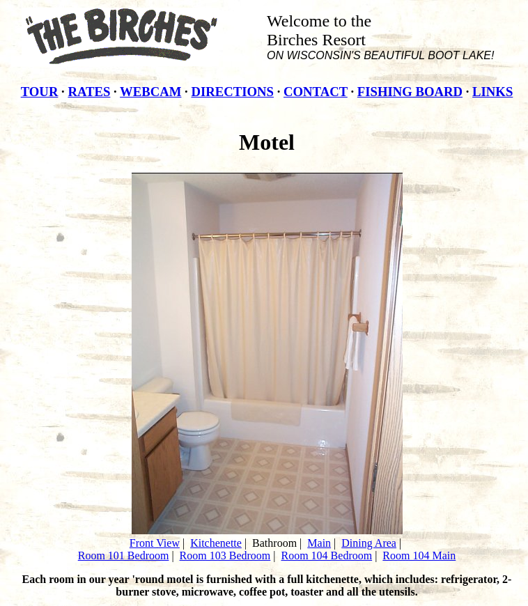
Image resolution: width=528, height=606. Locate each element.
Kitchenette (216, 543)
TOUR (40, 91)
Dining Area (368, 543)
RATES (89, 91)
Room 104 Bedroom (326, 555)
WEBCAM (150, 91)
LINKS (492, 91)
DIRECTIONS (232, 91)
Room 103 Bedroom (225, 555)
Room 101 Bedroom (123, 555)
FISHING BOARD (410, 91)
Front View (155, 543)
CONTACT (316, 91)
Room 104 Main (419, 555)
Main (319, 543)
